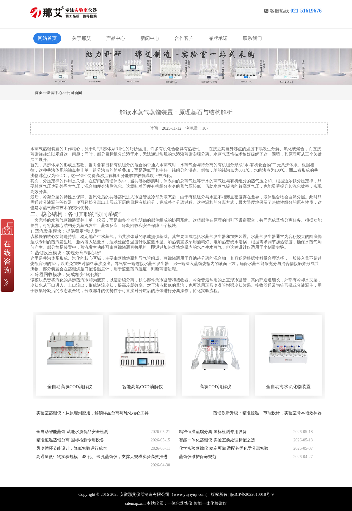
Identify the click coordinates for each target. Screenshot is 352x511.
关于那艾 (81, 38)
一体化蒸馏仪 (179, 503)
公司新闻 (74, 92)
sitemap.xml (135, 503)
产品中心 (115, 38)
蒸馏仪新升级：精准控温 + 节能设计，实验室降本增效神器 (267, 413)
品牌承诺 (218, 38)
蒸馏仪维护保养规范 (197, 456)
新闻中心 (149, 38)
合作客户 (184, 38)
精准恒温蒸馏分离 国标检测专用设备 (213, 432)
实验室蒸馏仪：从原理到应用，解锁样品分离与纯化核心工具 (92, 413)
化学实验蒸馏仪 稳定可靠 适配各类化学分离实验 (223, 448)
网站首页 (47, 38)
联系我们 (252, 38)
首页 (39, 92)
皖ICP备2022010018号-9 (252, 494)
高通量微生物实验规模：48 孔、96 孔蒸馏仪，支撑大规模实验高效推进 (101, 456)
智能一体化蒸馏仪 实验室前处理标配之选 (217, 440)
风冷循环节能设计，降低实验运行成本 (71, 448)
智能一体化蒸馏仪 (210, 503)
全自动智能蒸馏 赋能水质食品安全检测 (72, 432)
